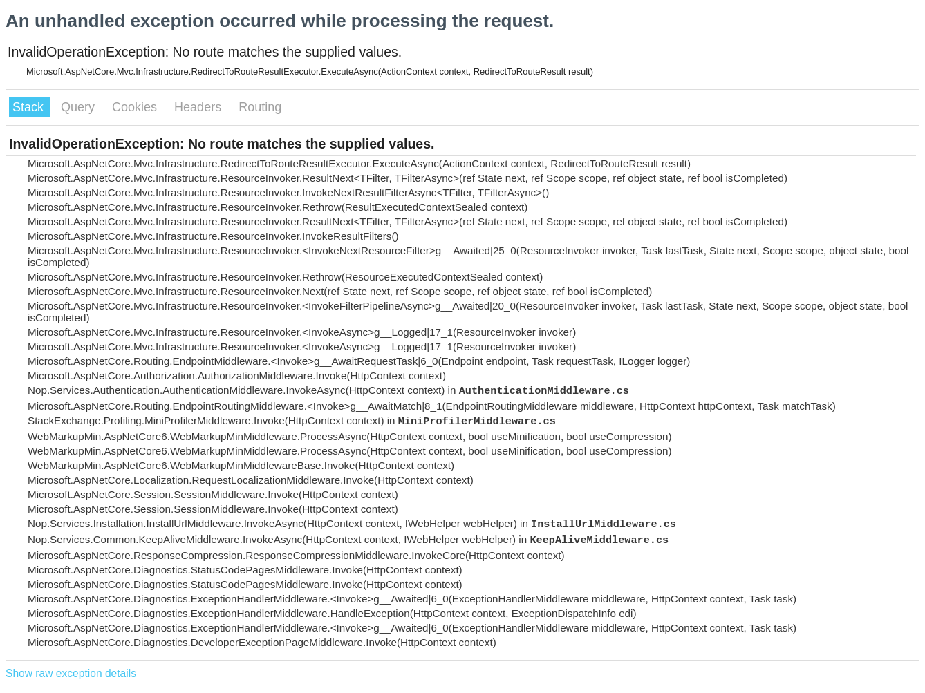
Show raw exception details (71, 673)
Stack (29, 107)
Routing (260, 107)
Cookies (136, 107)
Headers (199, 107)
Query (79, 107)
